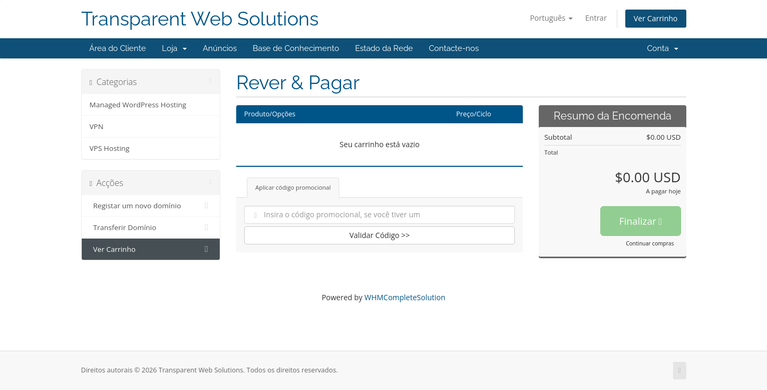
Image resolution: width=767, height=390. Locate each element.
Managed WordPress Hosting (138, 104)
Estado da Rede (384, 48)
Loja (174, 48)
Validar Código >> (379, 235)
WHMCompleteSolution (404, 297)
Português (551, 18)
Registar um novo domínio (151, 205)
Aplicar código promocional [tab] (293, 187)
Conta (662, 48)
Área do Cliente (117, 48)
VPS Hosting (110, 148)
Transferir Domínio (151, 227)
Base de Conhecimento (296, 48)
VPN (97, 126)
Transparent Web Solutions (199, 18)
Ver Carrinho (656, 18)
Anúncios (220, 48)
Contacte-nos (454, 48)
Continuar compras (650, 243)
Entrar (596, 18)
